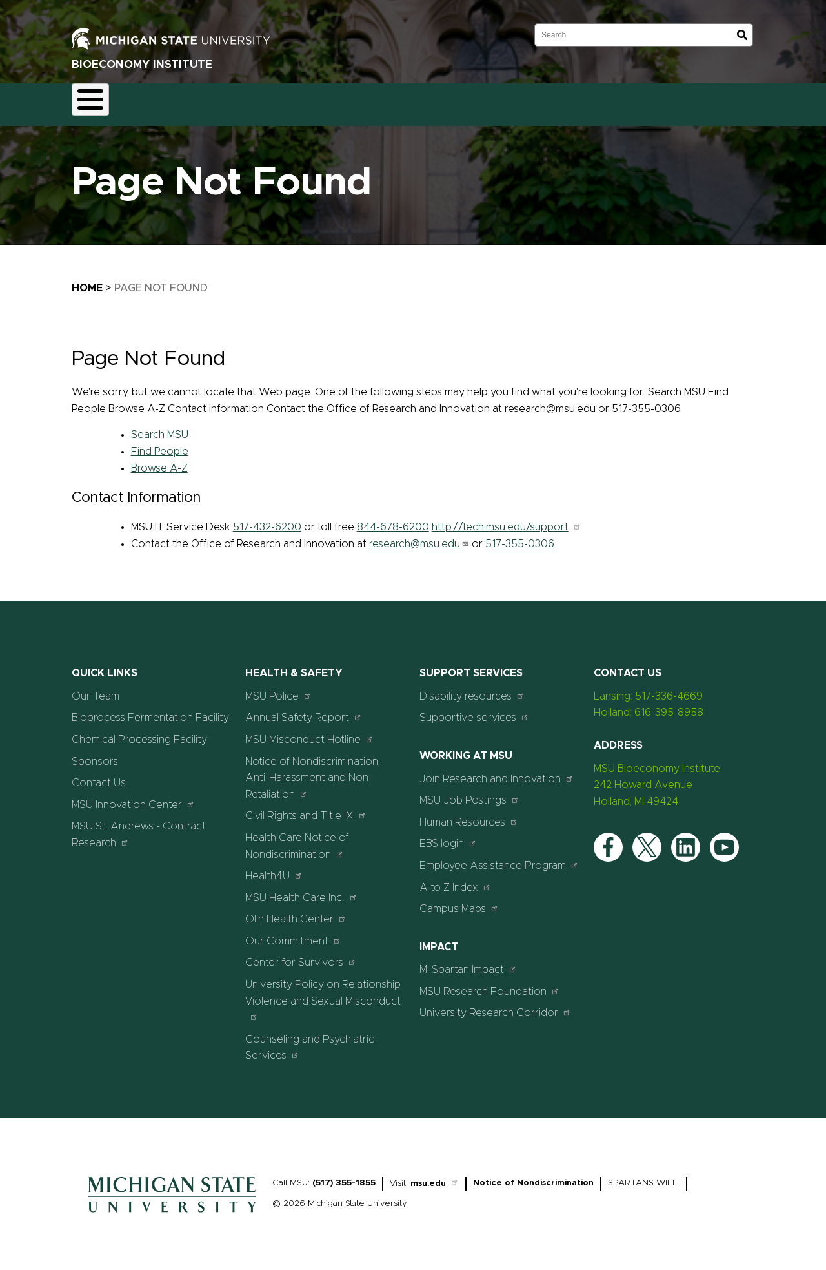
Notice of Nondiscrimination (533, 1175)
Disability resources (472, 688)
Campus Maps (459, 901)
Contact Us (488, 100)
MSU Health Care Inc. (301, 889)
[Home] (172, 1208)
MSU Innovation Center (133, 796)
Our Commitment (293, 933)
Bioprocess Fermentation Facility (150, 710)
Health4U (274, 868)
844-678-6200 (393, 519)
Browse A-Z (159, 460)
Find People (159, 444)
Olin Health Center (296, 911)
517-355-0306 (519, 536)
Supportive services (474, 710)
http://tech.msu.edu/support (506, 519)
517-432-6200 (267, 519)
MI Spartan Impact (468, 962)
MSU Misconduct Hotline (309, 731)
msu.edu (434, 1176)
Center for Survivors (300, 955)
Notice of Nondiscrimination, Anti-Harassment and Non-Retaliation (313, 770)
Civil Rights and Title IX (306, 808)
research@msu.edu (419, 536)
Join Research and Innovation (496, 770)
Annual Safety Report (303, 710)
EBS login (448, 836)
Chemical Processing (263, 100)
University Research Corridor (495, 1005)
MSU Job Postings (469, 792)
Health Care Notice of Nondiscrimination (297, 838)
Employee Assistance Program (499, 857)
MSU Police (278, 688)
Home (97, 100)
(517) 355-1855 (344, 1175)
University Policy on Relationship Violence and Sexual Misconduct (323, 992)
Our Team (354, 100)
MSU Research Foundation (489, 983)
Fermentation (165, 100)
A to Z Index (455, 879)
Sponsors (420, 100)
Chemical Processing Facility (139, 732)
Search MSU (159, 427)
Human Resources (468, 814)
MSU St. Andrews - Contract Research (139, 827)
